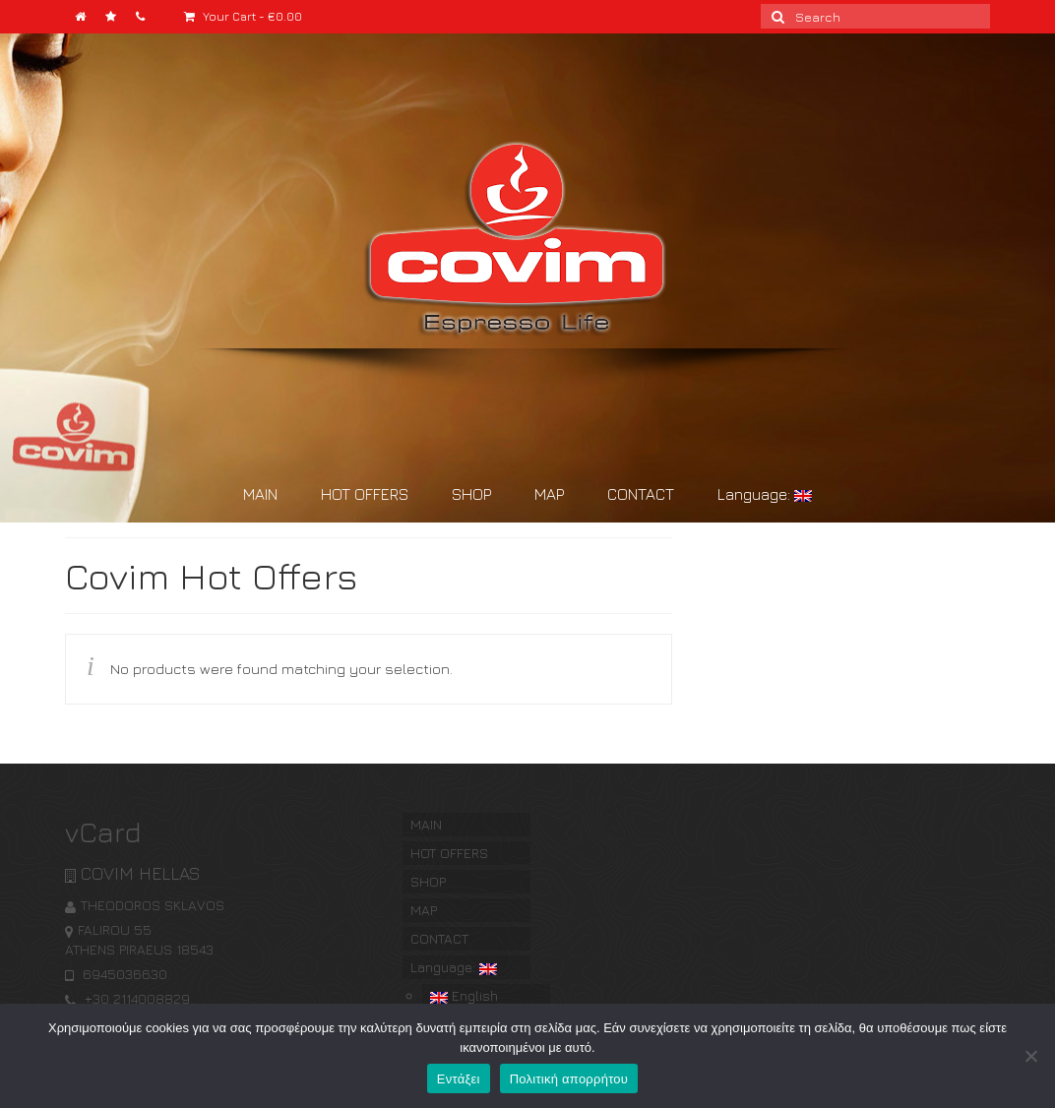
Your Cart (243, 16)
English (464, 995)
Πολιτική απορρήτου (569, 1079)
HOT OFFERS (364, 494)
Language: (764, 494)
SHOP (471, 494)
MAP (549, 494)
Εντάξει (458, 1079)
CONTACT (640, 494)
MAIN (260, 494)
